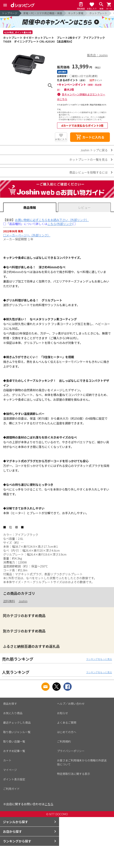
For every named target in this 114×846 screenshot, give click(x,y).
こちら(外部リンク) (60, 224)
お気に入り (61, 139)
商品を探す (10, 704)
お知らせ (62, 713)
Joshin (23, 601)
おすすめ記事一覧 (14, 751)
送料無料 (9, 601)
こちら (48, 804)
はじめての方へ (66, 732)
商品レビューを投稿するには (88, 172)
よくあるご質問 (66, 722)
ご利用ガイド (11, 789)
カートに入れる (90, 137)
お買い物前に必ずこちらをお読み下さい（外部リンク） (52, 220)
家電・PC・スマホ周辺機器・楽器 (42, 13)
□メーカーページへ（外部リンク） (26, 235)
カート (7, 760)
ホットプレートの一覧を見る (88, 159)
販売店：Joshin (97, 55)
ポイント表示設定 (14, 779)
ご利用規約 (64, 741)
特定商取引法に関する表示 (73, 774)
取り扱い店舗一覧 (14, 741)
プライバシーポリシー (71, 751)
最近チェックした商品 (17, 722)
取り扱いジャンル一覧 (17, 732)
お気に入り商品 (12, 713)
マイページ (10, 770)
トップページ (9, 13)
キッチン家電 (75, 13)
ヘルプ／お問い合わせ (71, 704)
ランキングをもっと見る (99, 659)
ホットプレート (98, 13)
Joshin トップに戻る (94, 150)
